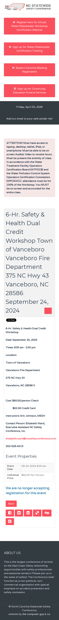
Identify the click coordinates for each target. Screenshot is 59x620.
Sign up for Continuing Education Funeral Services (29, 90)
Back (11, 503)
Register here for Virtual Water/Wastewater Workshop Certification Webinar (29, 26)
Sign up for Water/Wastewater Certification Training (29, 48)
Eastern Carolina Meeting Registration (29, 69)
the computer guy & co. (36, 614)
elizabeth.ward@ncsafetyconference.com (31, 438)
